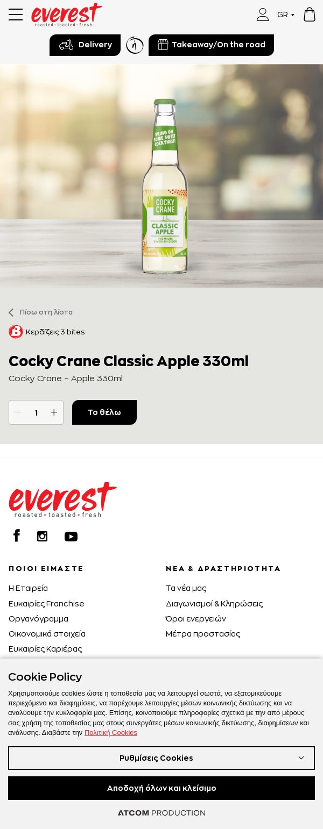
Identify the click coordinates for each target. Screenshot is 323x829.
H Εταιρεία (28, 588)
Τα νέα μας (186, 588)
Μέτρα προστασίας (203, 634)
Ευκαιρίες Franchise (47, 603)
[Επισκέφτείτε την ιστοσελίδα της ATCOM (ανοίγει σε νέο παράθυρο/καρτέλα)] (161, 813)
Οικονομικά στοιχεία (47, 634)
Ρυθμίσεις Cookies (156, 758)
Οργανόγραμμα (38, 618)
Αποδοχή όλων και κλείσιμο (161, 788)
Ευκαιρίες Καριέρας (45, 649)
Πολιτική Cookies (111, 732)
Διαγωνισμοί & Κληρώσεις (214, 603)
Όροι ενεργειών (196, 618)
